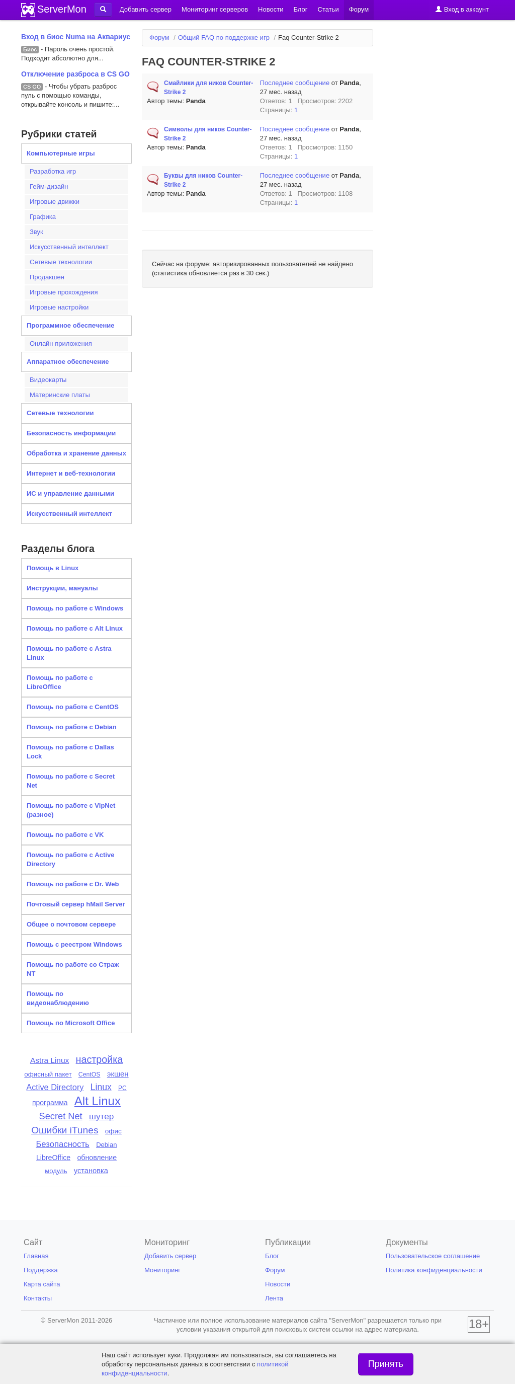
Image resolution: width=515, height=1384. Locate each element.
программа (49, 1103)
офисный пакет (47, 1074)
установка (91, 1171)
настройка (99, 1059)
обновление (97, 1158)
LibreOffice (53, 1158)
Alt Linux (97, 1101)
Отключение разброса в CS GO (75, 74)
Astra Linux (49, 1060)
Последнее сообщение (294, 83)
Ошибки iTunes (64, 1130)
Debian (106, 1144)
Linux (101, 1087)
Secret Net (60, 1116)
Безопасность (62, 1144)
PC (122, 1088)
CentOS (89, 1074)
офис (113, 1131)
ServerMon (62, 9)
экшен (118, 1073)
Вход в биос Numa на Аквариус (75, 37)
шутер (101, 1116)
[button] (103, 10)
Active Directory (54, 1087)
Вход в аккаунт (462, 9)
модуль (56, 1171)
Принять (385, 1364)
